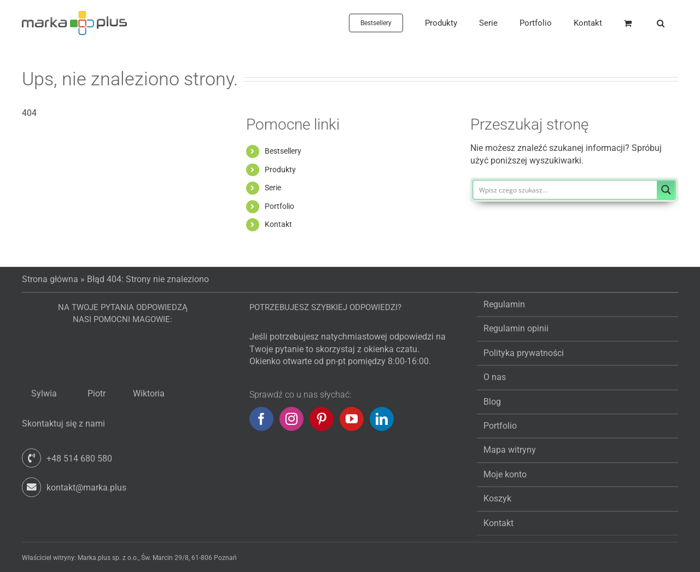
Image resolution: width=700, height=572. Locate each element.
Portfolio (279, 206)
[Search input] (565, 190)
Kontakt (278, 224)
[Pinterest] (322, 419)
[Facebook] (261, 419)
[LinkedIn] (382, 419)
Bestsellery (283, 151)
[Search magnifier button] (666, 189)
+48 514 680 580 (79, 458)
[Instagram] (291, 419)
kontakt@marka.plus (86, 487)
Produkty (280, 169)
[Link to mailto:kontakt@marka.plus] (31, 487)
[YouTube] (352, 419)
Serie (273, 187)
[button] (661, 23)
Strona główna (50, 279)
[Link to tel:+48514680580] (31, 458)
